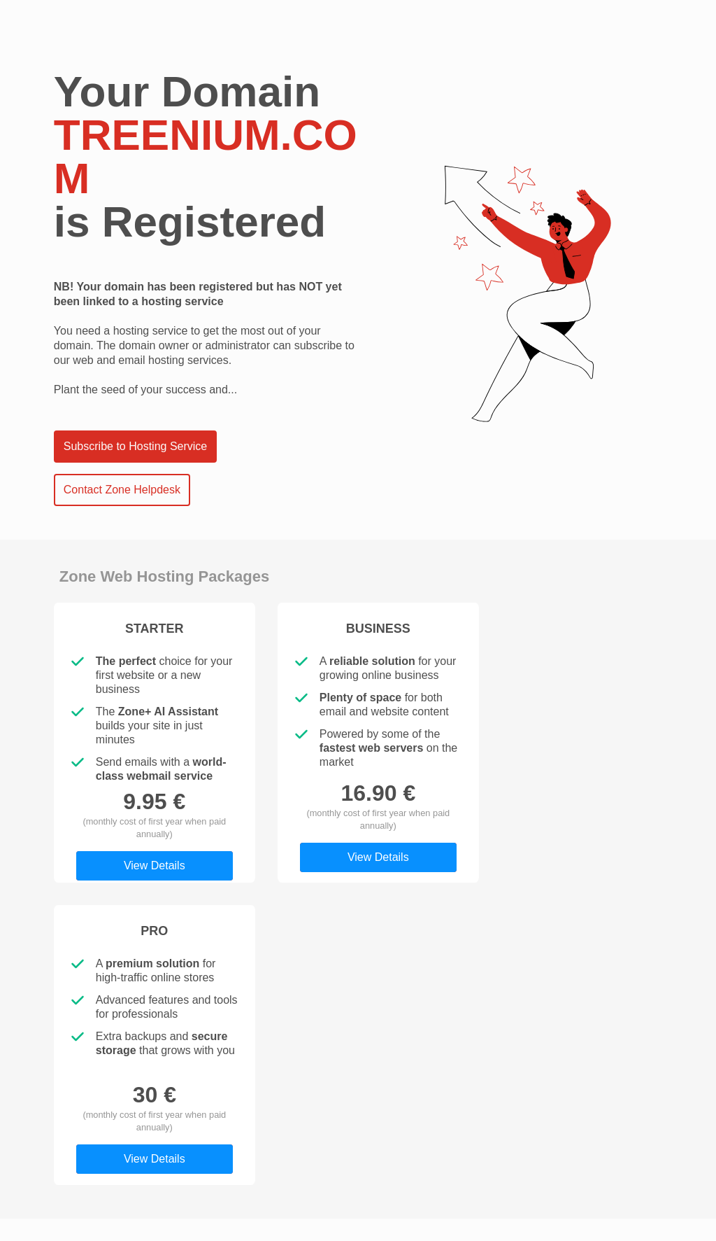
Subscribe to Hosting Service (135, 446)
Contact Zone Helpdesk (122, 490)
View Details (154, 865)
